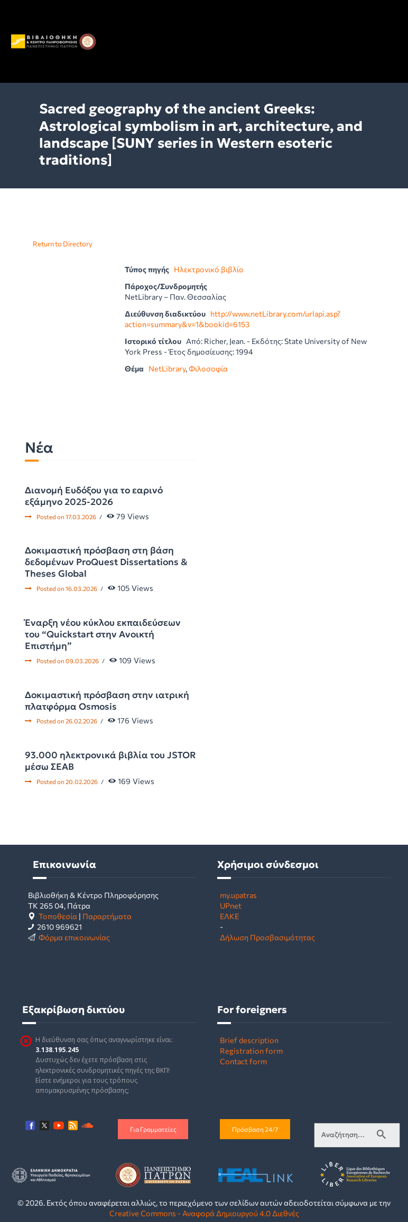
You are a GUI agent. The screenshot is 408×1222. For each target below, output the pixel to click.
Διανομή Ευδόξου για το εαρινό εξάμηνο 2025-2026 (94, 496)
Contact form (243, 1061)
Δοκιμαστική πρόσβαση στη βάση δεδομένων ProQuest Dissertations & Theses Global (106, 562)
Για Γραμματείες (153, 1129)
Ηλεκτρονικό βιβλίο (209, 269)
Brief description (249, 1040)
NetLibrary (167, 368)
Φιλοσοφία (208, 368)
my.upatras (238, 895)
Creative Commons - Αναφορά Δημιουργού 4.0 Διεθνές (204, 1213)
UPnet (231, 905)
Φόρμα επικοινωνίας (74, 937)
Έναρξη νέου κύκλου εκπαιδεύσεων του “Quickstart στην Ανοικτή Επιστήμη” (103, 634)
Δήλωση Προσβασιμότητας (267, 937)
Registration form (251, 1050)
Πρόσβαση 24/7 (255, 1129)
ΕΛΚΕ (229, 916)
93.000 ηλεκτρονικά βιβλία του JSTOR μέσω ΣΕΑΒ (110, 760)
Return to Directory (62, 244)
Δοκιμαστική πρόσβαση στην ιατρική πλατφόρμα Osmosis (107, 700)
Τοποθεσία (58, 916)
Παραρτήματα (107, 916)
